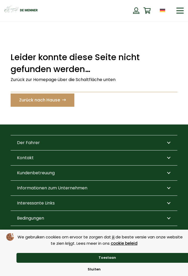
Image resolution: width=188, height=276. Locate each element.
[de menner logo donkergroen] (21, 10)
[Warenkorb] (147, 11)
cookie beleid (124, 243)
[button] (180, 10)
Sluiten (94, 269)
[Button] (136, 10)
